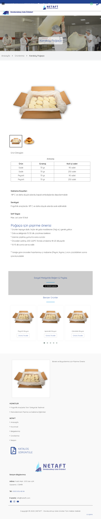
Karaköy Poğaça (36, 56)
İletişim (13, 440)
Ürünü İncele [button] (23, 335)
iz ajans (90, 514)
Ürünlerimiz (19, 56)
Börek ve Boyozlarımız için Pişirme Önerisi (68, 361)
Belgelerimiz (15, 431)
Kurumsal (14, 427)
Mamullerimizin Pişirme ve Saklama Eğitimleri (28, 412)
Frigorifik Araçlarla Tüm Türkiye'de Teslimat (27, 407)
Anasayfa (5, 56)
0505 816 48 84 (19, 491)
